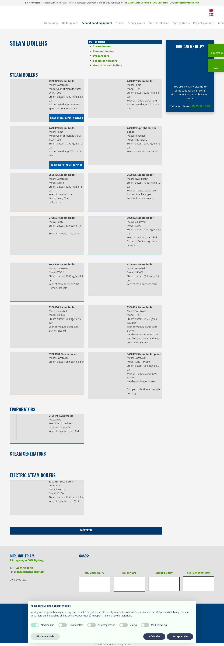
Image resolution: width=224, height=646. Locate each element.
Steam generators (105, 60)
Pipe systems (181, 23)
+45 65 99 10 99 (200, 106)
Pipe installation (159, 23)
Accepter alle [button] (180, 636)
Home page (51, 23)
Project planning (203, 23)
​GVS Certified (160, 2)
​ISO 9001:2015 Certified (138, 2)
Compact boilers (103, 51)
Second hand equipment (97, 23)
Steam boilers (102, 46)
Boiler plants (70, 23)
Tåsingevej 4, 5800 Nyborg (27, 560)
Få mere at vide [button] (45, 636)
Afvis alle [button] (154, 636)
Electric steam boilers (107, 65)
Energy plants (136, 23)
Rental (120, 23)
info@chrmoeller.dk (187, 2)
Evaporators (101, 55)
